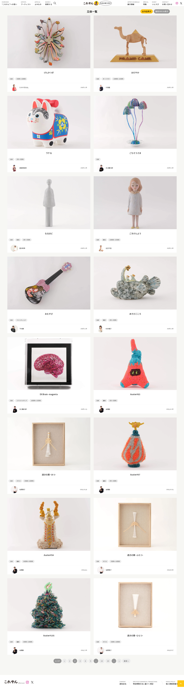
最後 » (126, 661)
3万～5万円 (20, 159)
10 (102, 661)
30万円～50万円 (28, 561)
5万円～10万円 (21, 79)
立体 (11, 79)
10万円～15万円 (118, 79)
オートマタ (106, 79)
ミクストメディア (22, 401)
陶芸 (104, 320)
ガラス (19, 481)
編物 (104, 401)
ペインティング (21, 320)
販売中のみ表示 (161, 11)
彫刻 (18, 240)
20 (108, 661)
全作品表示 (146, 11)
